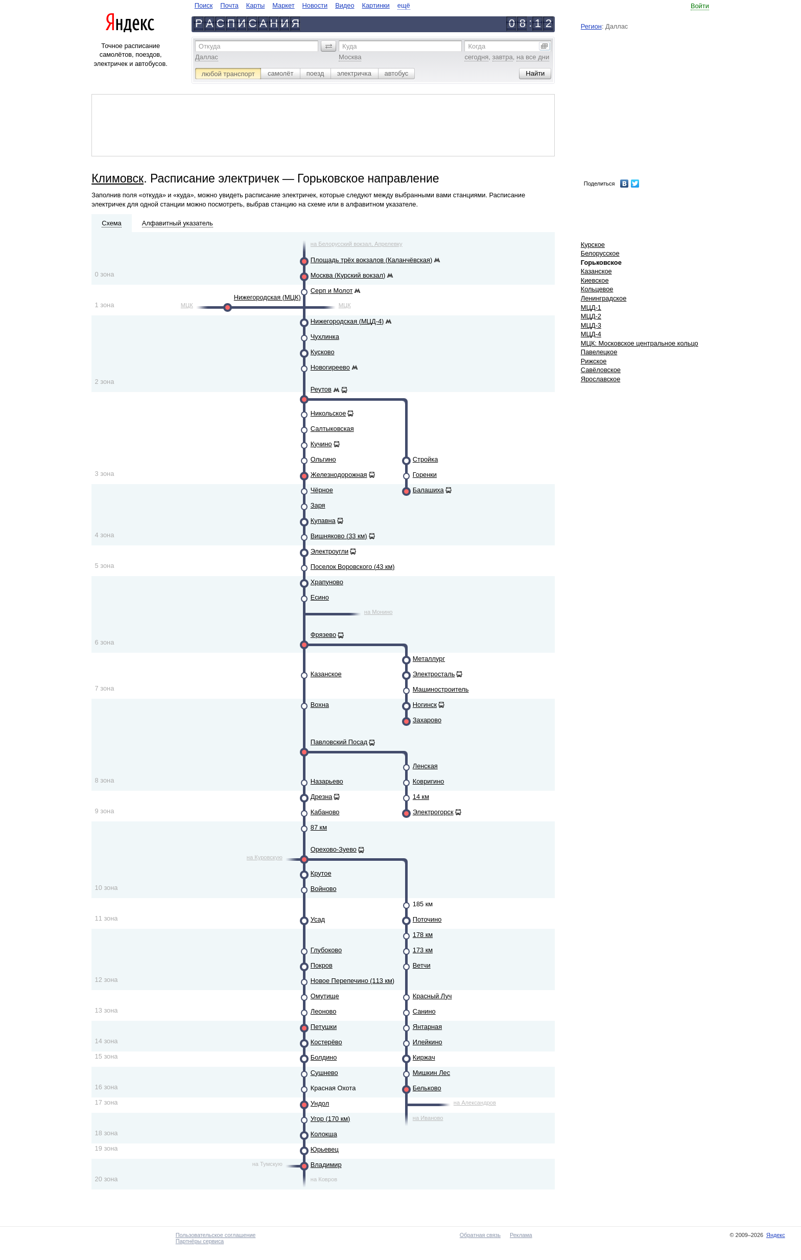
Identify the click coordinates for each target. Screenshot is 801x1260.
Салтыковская (332, 428)
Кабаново (325, 812)
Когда (476, 46)
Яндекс (775, 1235)
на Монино (378, 612)
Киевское (595, 280)
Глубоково (326, 950)
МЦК (187, 305)
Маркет (283, 5)
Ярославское (601, 379)
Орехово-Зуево (334, 849)
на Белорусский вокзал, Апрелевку (357, 244)
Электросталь (434, 674)
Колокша (324, 1134)
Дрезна (322, 796)
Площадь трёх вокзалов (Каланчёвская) (371, 260)
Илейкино (427, 1042)
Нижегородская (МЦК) (267, 297)
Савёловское (601, 370)
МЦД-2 (591, 316)
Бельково (427, 1088)
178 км (423, 934)
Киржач (424, 1057)
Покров (322, 965)
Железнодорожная (339, 474)
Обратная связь (480, 1235)
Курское (593, 244)
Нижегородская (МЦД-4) (347, 321)
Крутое (321, 873)
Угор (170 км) (330, 1118)
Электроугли (329, 551)
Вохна (320, 704)
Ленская (425, 766)
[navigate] (302, 5)
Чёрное (322, 490)
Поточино (427, 919)
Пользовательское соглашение (216, 1235)
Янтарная (427, 1026)
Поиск (204, 5)
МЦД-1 (591, 307)
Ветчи (422, 965)
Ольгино (323, 459)
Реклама (521, 1235)
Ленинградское (604, 298)
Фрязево (323, 634)
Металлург (429, 658)
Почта (229, 5)
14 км (421, 796)
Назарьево (327, 781)
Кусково (323, 352)
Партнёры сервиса (200, 1241)
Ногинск (425, 704)
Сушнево (324, 1072)
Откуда (210, 46)
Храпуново (327, 582)
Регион (591, 26)
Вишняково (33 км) (339, 536)
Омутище (325, 996)
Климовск (117, 178)
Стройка (425, 459)
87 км (319, 827)
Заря (318, 505)
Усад (318, 919)
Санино (424, 1011)
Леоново (324, 1011)
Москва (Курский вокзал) (348, 275)
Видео (344, 5)
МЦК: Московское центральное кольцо (639, 343)
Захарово (427, 720)
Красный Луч (432, 996)
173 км (423, 950)
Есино (320, 597)
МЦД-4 (591, 334)
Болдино (324, 1057)
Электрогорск (433, 812)
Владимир (326, 1165)
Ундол (320, 1103)
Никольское (328, 413)
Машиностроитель (441, 689)
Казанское (326, 674)
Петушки (324, 1026)
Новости (315, 5)
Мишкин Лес (431, 1072)
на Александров (475, 1102)
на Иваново (428, 1118)
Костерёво (326, 1042)
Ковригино (428, 781)
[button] (328, 46)
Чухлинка (325, 336)
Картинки (376, 5)
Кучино (321, 444)
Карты (255, 5)
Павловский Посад (339, 742)
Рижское (594, 361)
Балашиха (428, 490)
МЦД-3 (591, 325)
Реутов (321, 389)
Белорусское (600, 253)
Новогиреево (330, 367)
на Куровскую (264, 857)
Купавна (323, 520)
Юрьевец (325, 1149)
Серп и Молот (332, 290)
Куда (349, 46)
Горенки (425, 474)
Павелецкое (599, 352)
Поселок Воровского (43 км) (353, 566)
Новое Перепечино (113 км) (352, 980)
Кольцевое (597, 289)
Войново (324, 888)
